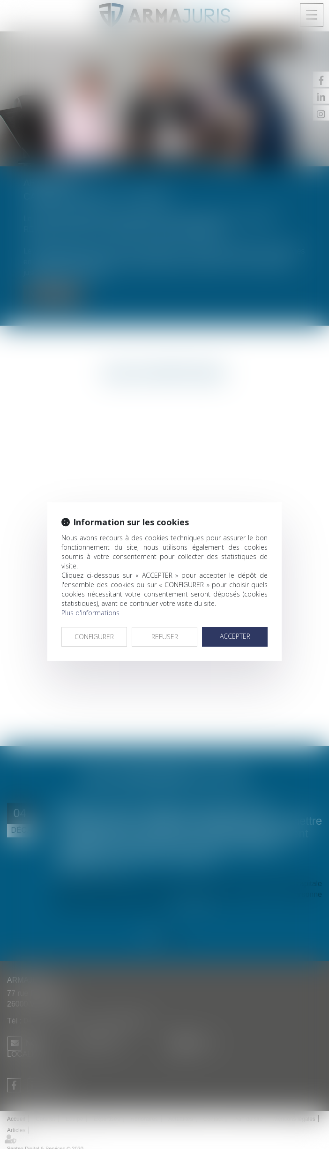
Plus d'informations (90, 612)
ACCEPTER (235, 636)
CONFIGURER (94, 636)
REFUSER (164, 636)
